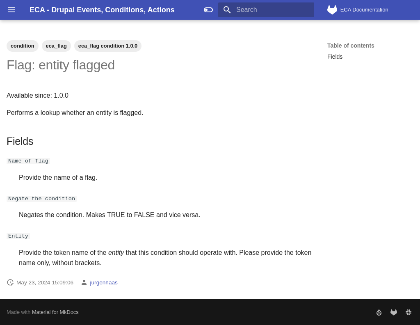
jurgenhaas (104, 282)
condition (22, 46)
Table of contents (350, 45)
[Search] (266, 9)
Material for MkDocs (55, 312)
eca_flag (56, 46)
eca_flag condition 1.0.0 (107, 46)
